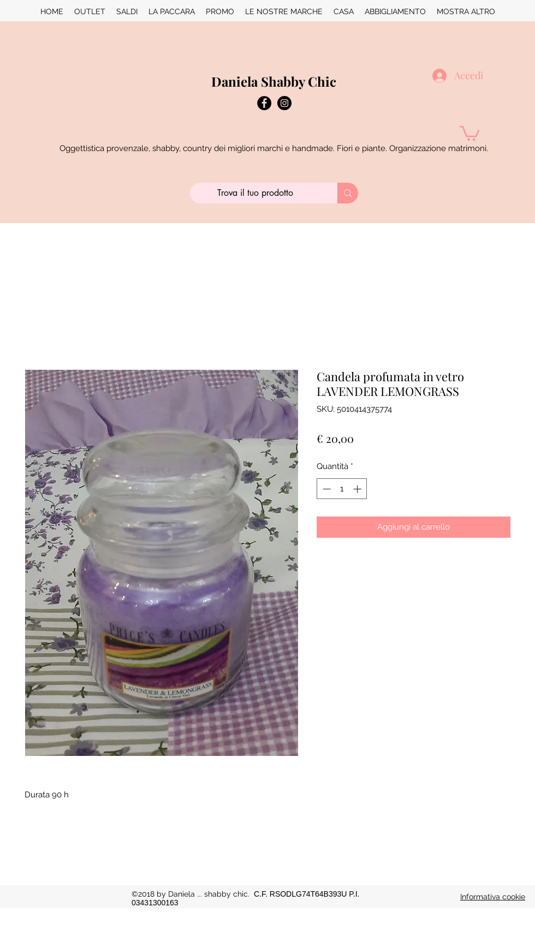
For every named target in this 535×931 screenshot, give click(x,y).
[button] (469, 132)
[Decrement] (325, 489)
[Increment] (358, 489)
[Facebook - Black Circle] (264, 103)
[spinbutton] (342, 489)
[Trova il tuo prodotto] (255, 193)
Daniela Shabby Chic (273, 81)
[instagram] (284, 103)
